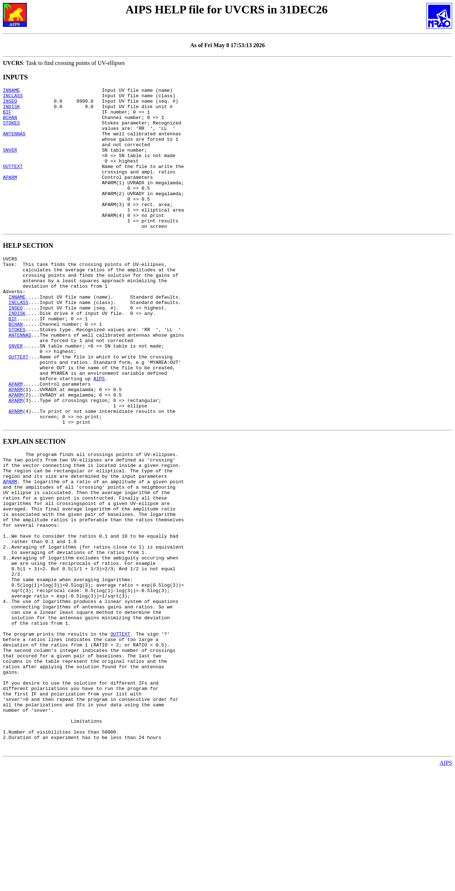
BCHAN (10, 123)
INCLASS (13, 97)
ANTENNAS (14, 143)
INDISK (11, 110)
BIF (7, 117)
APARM (10, 195)
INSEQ (10, 104)
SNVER (10, 163)
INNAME (11, 91)
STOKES (11, 130)
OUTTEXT (13, 182)
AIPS (99, 431)
